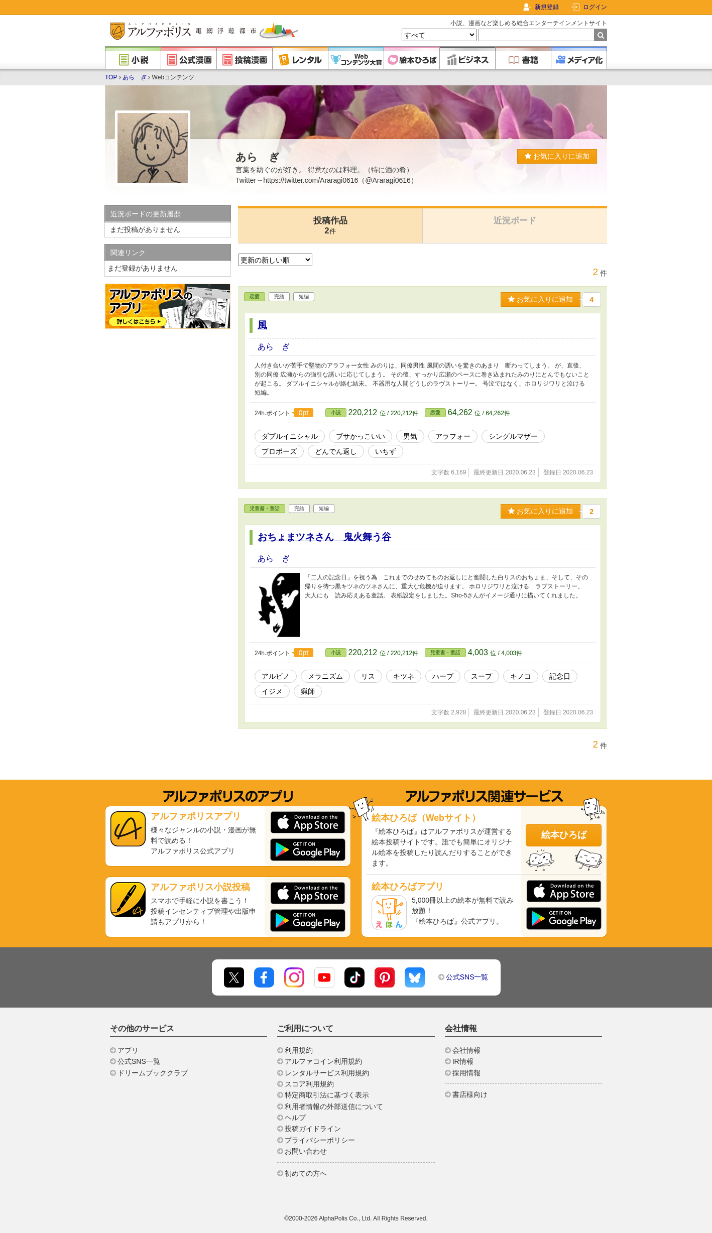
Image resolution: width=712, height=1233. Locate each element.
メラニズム (325, 676)
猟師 (308, 691)
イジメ (272, 691)
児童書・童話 (265, 508)
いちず (385, 451)
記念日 (559, 676)
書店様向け (470, 1094)
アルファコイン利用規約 (323, 1061)
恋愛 (255, 296)
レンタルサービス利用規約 (327, 1073)
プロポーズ (279, 451)
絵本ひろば (563, 835)
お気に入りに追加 (557, 156)
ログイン (595, 7)
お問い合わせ (306, 1151)
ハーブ (442, 676)
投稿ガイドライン (313, 1129)
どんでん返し (336, 451)
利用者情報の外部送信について (334, 1106)
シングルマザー (513, 436)
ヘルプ (295, 1118)
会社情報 (466, 1050)
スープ (481, 676)
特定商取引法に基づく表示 (327, 1095)
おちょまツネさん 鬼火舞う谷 (324, 537)
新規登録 (547, 7)
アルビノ (276, 676)
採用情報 (466, 1073)
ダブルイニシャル (290, 436)
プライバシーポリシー (320, 1140)
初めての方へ (306, 1173)
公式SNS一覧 (467, 977)
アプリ (128, 1050)
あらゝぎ (135, 77)
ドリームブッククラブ (152, 1073)
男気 (410, 436)
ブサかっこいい (360, 436)
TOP (111, 77)
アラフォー (452, 436)
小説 (336, 412)
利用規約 (299, 1050)
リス (368, 676)
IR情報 (462, 1061)
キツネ (403, 676)
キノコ (520, 676)
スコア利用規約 (309, 1084)
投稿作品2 (330, 225)
